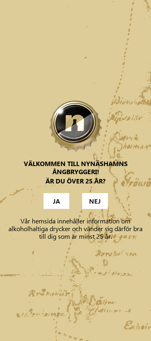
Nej (95, 201)
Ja (56, 201)
